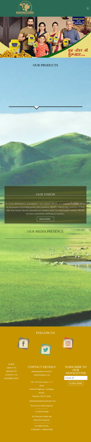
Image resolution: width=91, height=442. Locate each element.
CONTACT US (11, 375)
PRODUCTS (11, 371)
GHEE (25, 112)
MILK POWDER (61, 112)
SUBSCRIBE (75, 383)
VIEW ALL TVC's (33, 314)
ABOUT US (11, 368)
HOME (11, 364)
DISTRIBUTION (11, 378)
